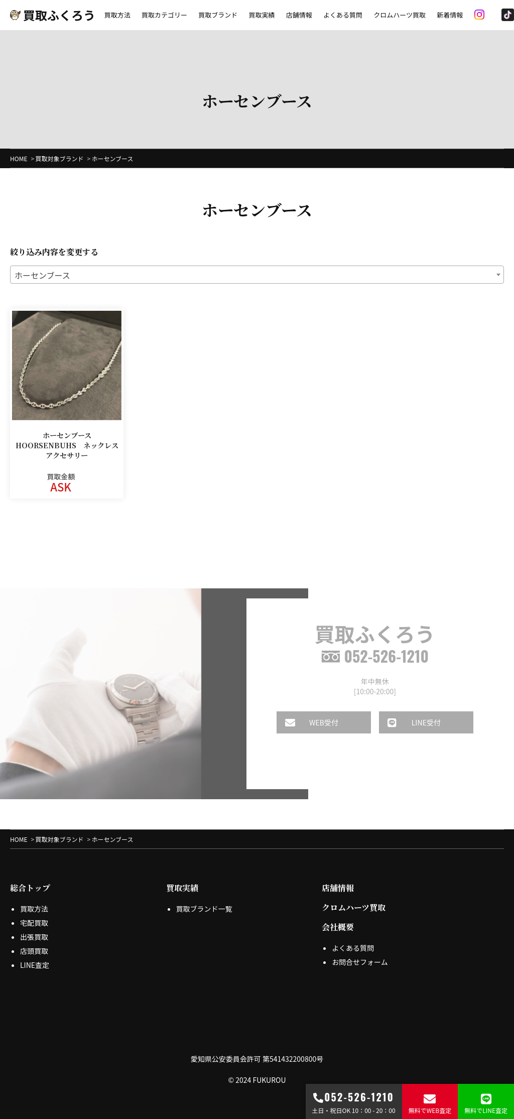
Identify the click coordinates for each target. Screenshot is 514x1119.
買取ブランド (217, 15)
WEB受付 (304, 722)
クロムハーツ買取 (399, 15)
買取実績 (261, 15)
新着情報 (450, 15)
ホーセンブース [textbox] (42, 275)
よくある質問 (342, 15)
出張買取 (34, 937)
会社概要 (338, 927)
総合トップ (30, 888)
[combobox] (257, 275)
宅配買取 (34, 923)
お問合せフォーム (360, 962)
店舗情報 (299, 15)
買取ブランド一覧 (204, 909)
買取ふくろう (52, 15)
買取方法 (117, 15)
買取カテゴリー (164, 15)
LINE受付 (407, 722)
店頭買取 (34, 951)
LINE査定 (34, 965)
